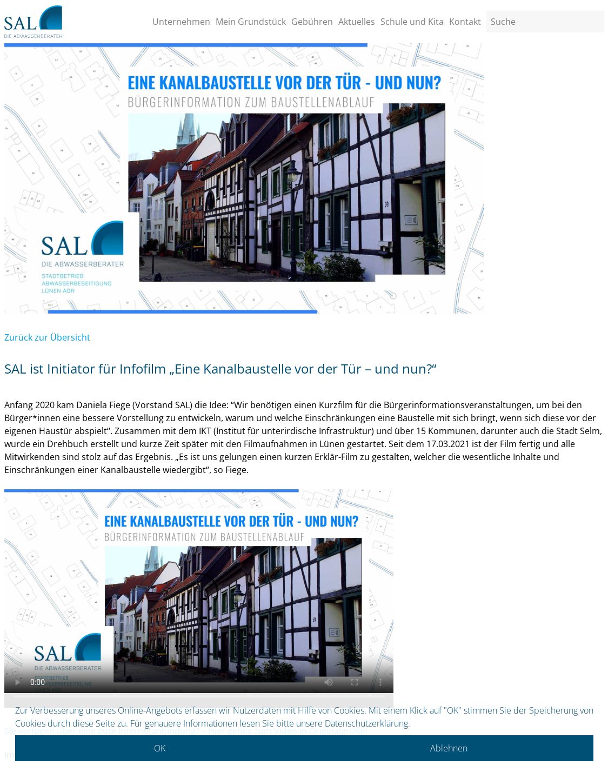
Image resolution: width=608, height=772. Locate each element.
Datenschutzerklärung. (367, 723)
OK (159, 748)
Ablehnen (448, 748)
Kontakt (465, 22)
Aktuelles (356, 22)
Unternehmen (181, 22)
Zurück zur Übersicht (47, 337)
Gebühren (312, 22)
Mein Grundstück (251, 22)
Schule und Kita (412, 22)
